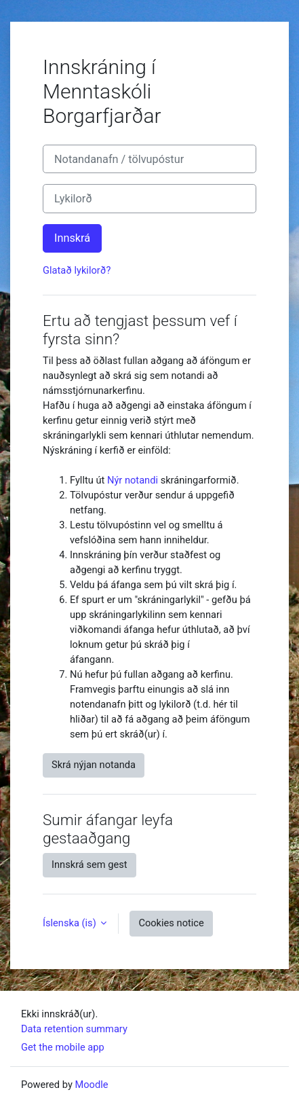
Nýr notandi (132, 480)
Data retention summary (74, 1029)
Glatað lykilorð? (77, 270)
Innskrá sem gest (89, 864)
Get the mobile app (62, 1047)
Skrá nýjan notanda (94, 765)
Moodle (91, 1084)
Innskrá (72, 238)
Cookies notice (170, 923)
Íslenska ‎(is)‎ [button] (70, 923)
